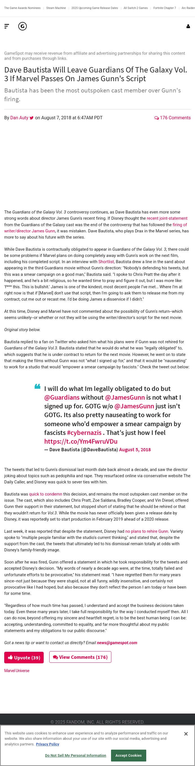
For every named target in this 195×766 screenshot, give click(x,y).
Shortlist (106, 261)
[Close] (186, 734)
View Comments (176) (81, 657)
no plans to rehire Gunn (146, 531)
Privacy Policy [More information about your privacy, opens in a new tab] (47, 744)
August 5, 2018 (135, 449)
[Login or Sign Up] (188, 26)
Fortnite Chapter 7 (164, 8)
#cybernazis (84, 432)
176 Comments (172, 117)
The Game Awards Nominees (22, 8)
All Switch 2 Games (136, 8)
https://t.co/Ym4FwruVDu (81, 441)
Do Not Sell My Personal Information (75, 755)
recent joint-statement (166, 218)
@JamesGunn (125, 397)
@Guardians (61, 397)
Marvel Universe (16, 670)
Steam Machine (56, 8)
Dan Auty (20, 117)
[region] (97, 745)
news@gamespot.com (117, 642)
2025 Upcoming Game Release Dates (95, 8)
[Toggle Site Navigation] (7, 26)
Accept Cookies (129, 755)
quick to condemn (45, 494)
